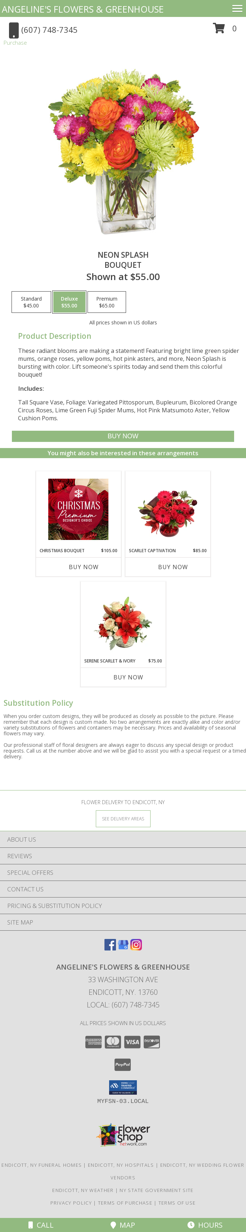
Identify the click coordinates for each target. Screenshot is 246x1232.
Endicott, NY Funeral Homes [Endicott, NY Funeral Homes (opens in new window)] (41, 1165)
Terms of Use (177, 1203)
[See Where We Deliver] (123, 818)
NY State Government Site (156, 1190)
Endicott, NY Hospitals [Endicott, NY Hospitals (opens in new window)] (121, 1165)
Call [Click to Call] (41, 1225)
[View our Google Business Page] (123, 948)
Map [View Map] (123, 1225)
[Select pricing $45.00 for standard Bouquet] (31, 302)
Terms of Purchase (125, 1203)
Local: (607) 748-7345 (123, 1005)
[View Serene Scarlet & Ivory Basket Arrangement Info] (123, 619)
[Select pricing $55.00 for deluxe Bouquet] (69, 302)
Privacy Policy (71, 1203)
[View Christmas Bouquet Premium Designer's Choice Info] (78, 509)
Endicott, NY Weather (82, 1190)
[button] (225, 31)
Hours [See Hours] (205, 1225)
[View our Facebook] (110, 948)
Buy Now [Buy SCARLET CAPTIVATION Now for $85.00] (173, 567)
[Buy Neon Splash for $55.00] (123, 436)
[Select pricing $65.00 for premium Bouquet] (107, 302)
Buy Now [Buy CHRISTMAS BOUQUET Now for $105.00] (84, 567)
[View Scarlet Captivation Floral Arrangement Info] (168, 509)
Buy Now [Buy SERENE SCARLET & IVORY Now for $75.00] (128, 677)
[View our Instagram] (136, 948)
